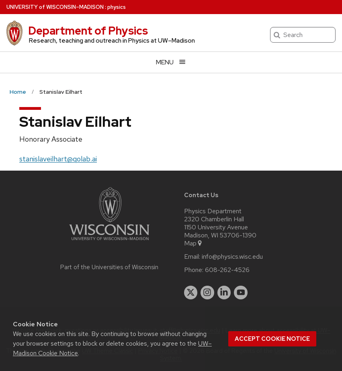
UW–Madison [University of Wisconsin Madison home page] (55, 7)
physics (116, 7)
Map (193, 243)
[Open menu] (171, 62)
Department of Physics (88, 30)
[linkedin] (224, 292)
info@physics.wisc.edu (232, 257)
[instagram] (207, 292)
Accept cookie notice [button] (272, 339)
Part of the (109, 267)
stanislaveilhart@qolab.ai (58, 158)
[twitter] (191, 292)
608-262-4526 (227, 270)
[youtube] (241, 292)
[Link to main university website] (109, 241)
